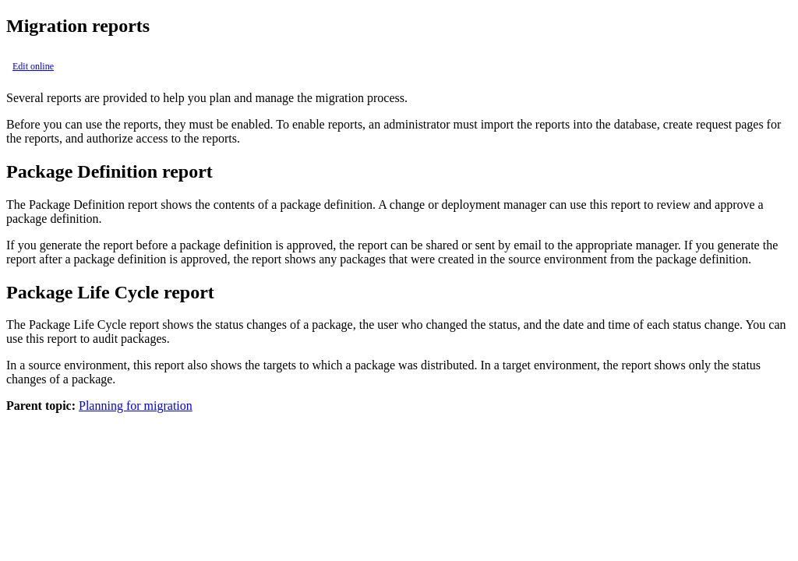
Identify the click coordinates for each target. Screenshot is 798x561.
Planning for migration (135, 405)
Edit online (33, 66)
